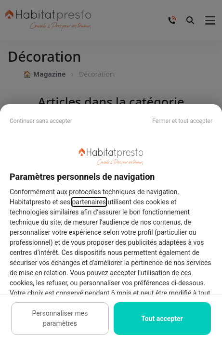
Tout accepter (162, 318)
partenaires (89, 202)
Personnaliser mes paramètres (60, 318)
